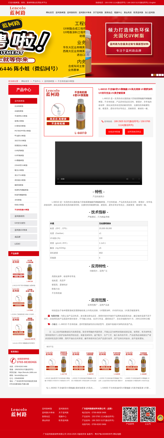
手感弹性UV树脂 (21, 116)
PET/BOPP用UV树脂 (23, 131)
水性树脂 (18, 200)
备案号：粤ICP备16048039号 (100, 434)
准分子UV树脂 (20, 175)
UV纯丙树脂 (19, 151)
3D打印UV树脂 (20, 141)
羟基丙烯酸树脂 (21, 195)
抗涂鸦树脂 (19, 106)
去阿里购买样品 (134, 132)
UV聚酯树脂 (19, 160)
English (153, 2)
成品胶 (17, 237)
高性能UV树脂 (20, 180)
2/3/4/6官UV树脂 (21, 165)
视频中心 (118, 12)
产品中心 (37, 81)
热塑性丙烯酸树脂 (21, 190)
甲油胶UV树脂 (20, 136)
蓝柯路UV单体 (85, 12)
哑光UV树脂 (19, 170)
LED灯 (17, 244)
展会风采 (128, 12)
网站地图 (117, 434)
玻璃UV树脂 (19, 121)
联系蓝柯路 (138, 12)
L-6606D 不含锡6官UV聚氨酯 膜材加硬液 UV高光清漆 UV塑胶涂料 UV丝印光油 (84, 388)
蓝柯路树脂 (60, 12)
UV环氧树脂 (19, 155)
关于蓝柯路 (98, 12)
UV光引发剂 (20, 223)
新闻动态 (108, 12)
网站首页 (50, 12)
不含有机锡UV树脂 (66, 81)
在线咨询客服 (114, 132)
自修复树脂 (19, 111)
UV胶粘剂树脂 (20, 126)
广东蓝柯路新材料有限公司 (55, 434)
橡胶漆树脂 (19, 185)
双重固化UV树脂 (21, 145)
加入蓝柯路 (150, 12)
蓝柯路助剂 (72, 12)
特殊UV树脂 (19, 205)
